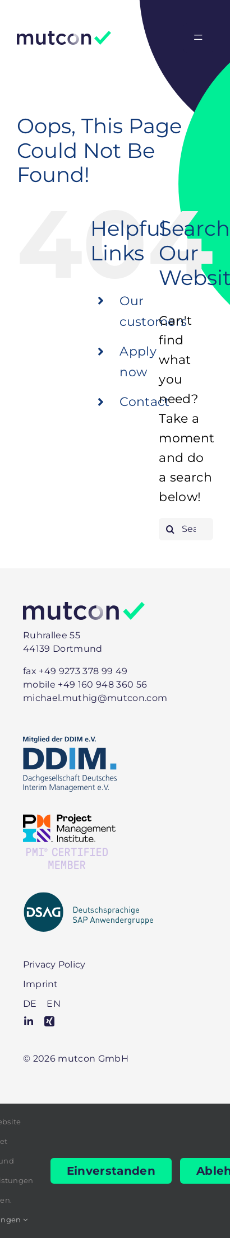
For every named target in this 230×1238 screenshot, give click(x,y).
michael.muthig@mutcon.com (95, 698)
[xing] (49, 1021)
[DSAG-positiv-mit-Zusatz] (88, 897)
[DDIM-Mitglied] (70, 742)
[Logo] (64, 36)
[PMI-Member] (69, 820)
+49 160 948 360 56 (102, 684)
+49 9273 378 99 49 (83, 671)
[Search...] (186, 529)
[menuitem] (29, 1003)
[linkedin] (28, 1021)
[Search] (170, 529)
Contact (144, 401)
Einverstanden (111, 1171)
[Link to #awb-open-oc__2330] (198, 38)
